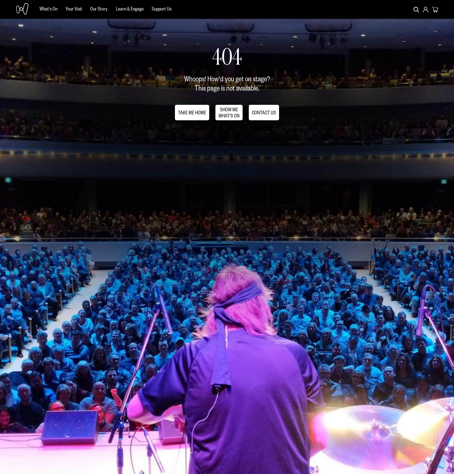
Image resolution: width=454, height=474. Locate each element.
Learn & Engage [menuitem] (130, 8)
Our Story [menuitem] (99, 8)
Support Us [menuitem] (162, 8)
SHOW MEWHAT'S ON (229, 112)
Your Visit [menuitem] (74, 8)
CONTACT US (264, 112)
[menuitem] (48, 9)
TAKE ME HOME (192, 112)
